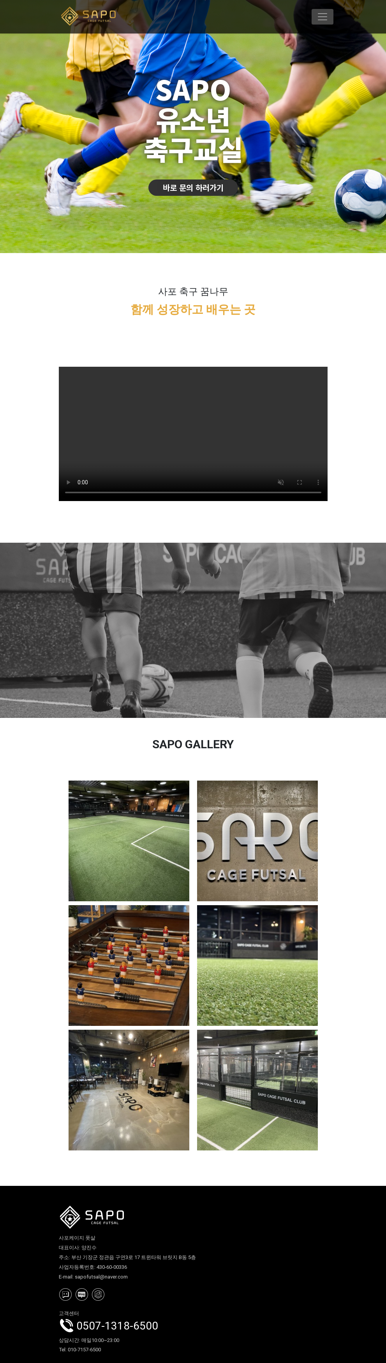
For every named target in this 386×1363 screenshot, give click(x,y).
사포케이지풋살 (193, 434)
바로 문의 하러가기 (193, 187)
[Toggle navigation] (322, 17)
